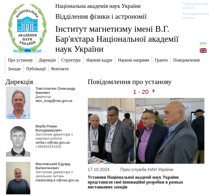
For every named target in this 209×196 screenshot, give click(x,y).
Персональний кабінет (192, 6)
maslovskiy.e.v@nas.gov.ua (57, 180)
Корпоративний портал (192, 16)
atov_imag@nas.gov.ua (54, 101)
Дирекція (19, 82)
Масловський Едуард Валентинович (53, 166)
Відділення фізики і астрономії (101, 16)
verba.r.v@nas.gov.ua (53, 142)
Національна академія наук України (98, 6)
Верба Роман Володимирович (49, 128)
